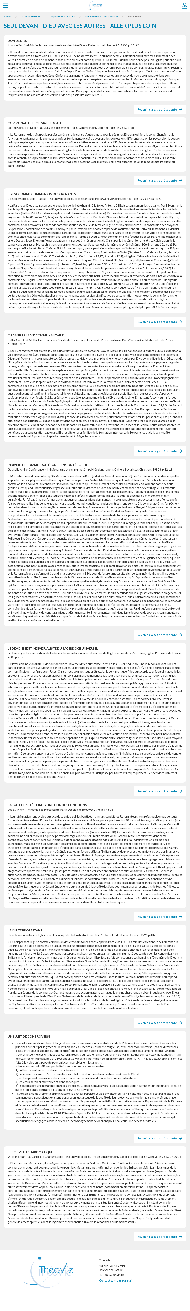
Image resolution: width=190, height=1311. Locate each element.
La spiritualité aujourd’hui (63, 16)
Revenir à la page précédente (159, 109)
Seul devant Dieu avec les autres (101, 16)
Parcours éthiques (30, 16)
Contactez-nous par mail (115, 1280)
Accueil (8, 16)
